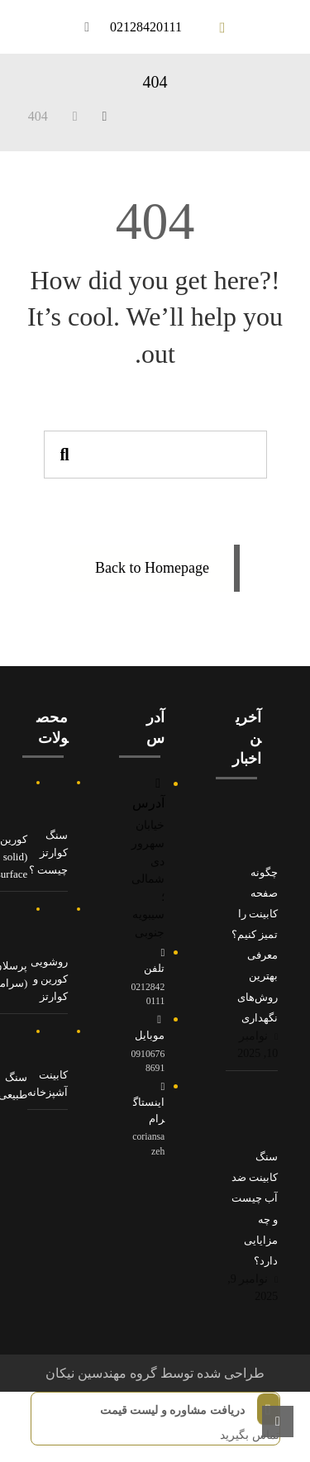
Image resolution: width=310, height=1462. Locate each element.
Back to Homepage (152, 568)
